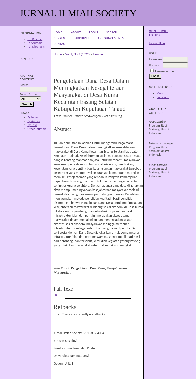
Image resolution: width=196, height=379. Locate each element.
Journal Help (157, 43)
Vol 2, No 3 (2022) (77, 54)
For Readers (34, 39)
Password (155, 65)
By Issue (32, 117)
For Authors (34, 43)
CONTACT (60, 44)
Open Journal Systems (158, 32)
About (76, 32)
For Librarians (36, 46)
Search (111, 32)
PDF (56, 295)
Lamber (98, 54)
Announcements (110, 38)
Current (60, 38)
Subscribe (163, 97)
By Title (32, 125)
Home (58, 32)
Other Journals (36, 129)
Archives (82, 38)
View (160, 93)
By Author (33, 121)
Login (93, 32)
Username (155, 59)
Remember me (164, 71)
